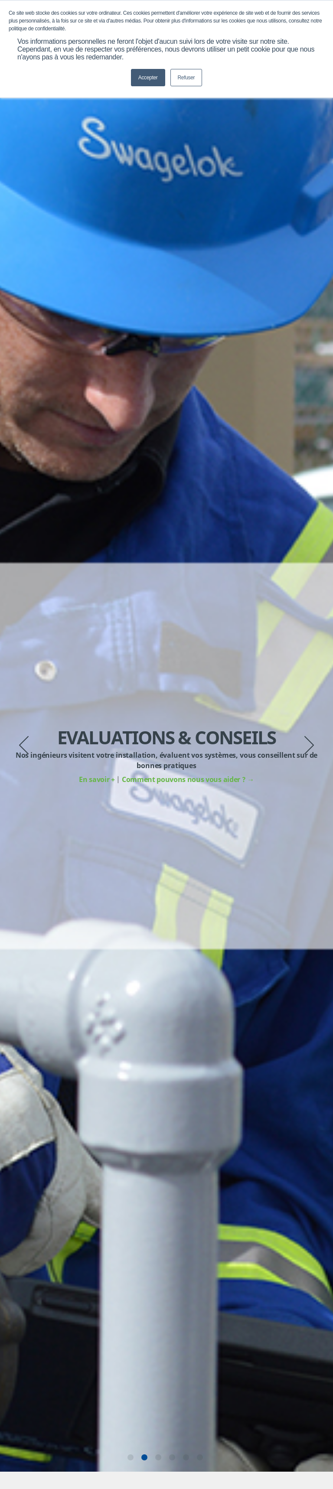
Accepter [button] (148, 78)
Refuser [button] (186, 78)
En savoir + (97, 779)
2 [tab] (144, 1457)
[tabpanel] (166, 756)
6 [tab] (200, 1457)
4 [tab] (172, 1457)
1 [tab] (130, 1457)
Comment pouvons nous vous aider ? (188, 779)
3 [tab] (158, 1457)
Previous (24, 745)
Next (309, 745)
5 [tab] (186, 1457)
